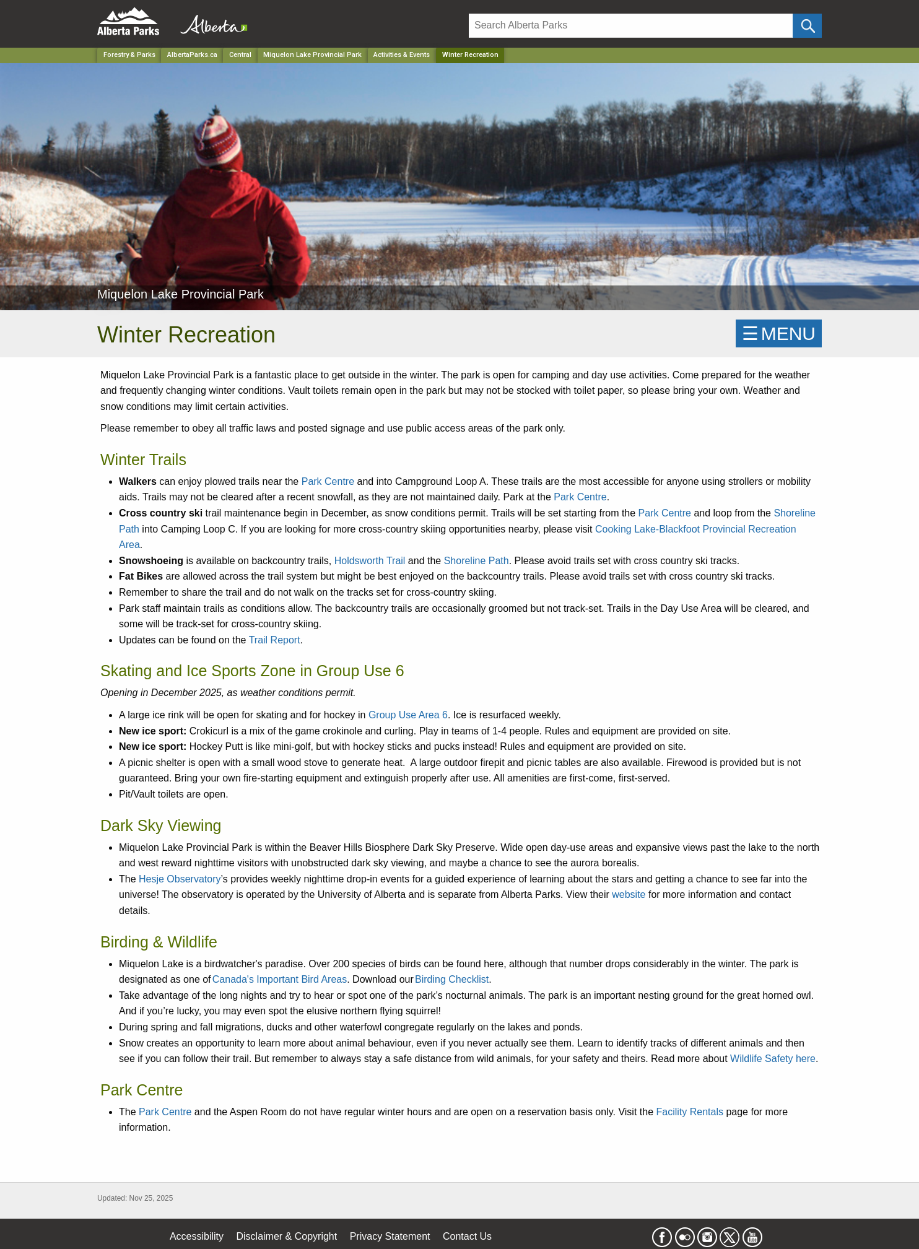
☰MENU (779, 333)
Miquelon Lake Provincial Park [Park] (312, 55)
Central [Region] (240, 55)
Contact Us (467, 1236)
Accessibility (197, 1236)
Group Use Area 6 (408, 715)
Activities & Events (401, 55)
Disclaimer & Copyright (287, 1236)
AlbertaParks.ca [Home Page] (192, 55)
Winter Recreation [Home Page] (470, 55)
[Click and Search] (807, 26)
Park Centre (328, 481)
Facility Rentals (689, 1112)
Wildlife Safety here (773, 1058)
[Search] (631, 26)
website (628, 894)
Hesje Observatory (180, 879)
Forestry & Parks (129, 55)
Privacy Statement (390, 1236)
